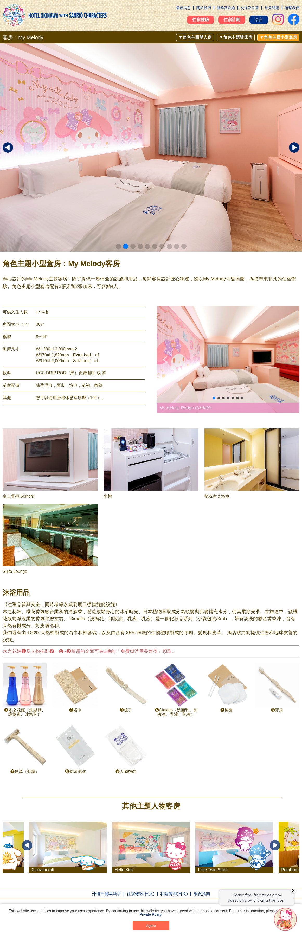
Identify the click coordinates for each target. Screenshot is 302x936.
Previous (27, 845)
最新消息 (183, 8)
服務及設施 (226, 8)
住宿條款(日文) (141, 894)
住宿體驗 (200, 19)
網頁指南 (202, 894)
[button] (118, 246)
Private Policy (151, 914)
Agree (151, 926)
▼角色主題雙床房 (235, 37)
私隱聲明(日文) (174, 894)
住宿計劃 (231, 19)
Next (275, 845)
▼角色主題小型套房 (278, 37)
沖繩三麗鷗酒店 (106, 894)
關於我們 (203, 8)
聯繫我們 (292, 8)
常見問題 (272, 8)
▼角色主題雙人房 (195, 37)
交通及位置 (250, 8)
